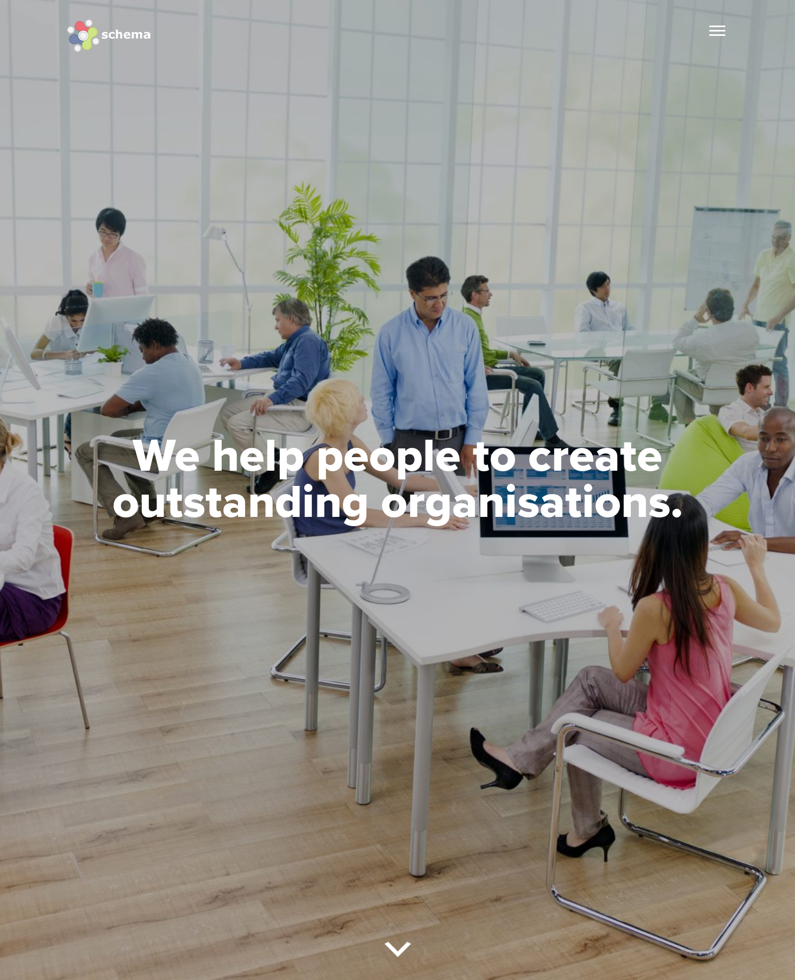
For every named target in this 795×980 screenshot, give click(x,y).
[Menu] (717, 31)
